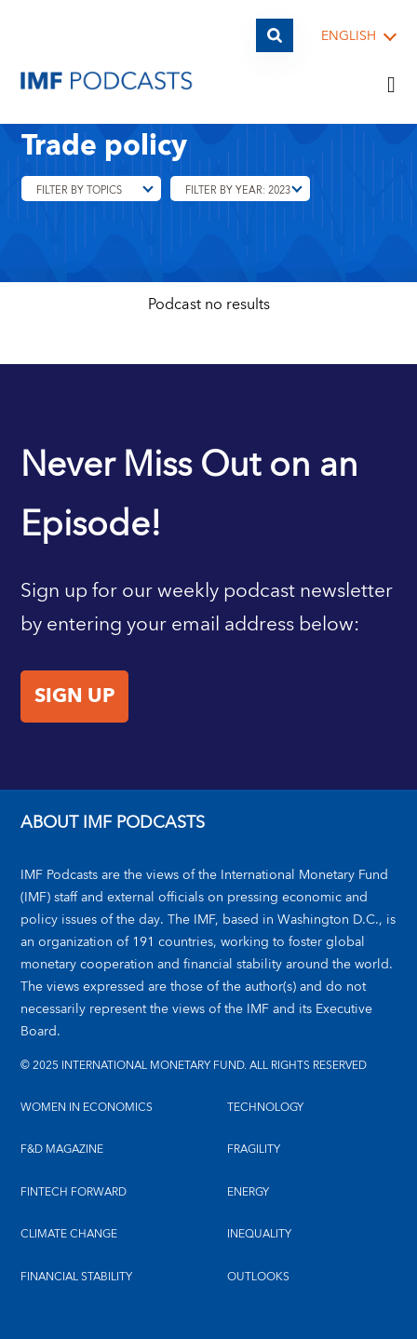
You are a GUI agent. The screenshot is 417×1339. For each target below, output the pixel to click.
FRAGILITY (253, 1149)
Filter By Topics (79, 190)
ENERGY (248, 1192)
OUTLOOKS (258, 1277)
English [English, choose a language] (348, 37)
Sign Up (74, 696)
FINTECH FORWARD (73, 1192)
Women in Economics (86, 1107)
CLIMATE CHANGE (68, 1234)
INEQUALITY (259, 1234)
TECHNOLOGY (265, 1107)
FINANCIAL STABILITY (76, 1277)
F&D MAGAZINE (61, 1149)
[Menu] (392, 85)
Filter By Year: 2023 (237, 190)
